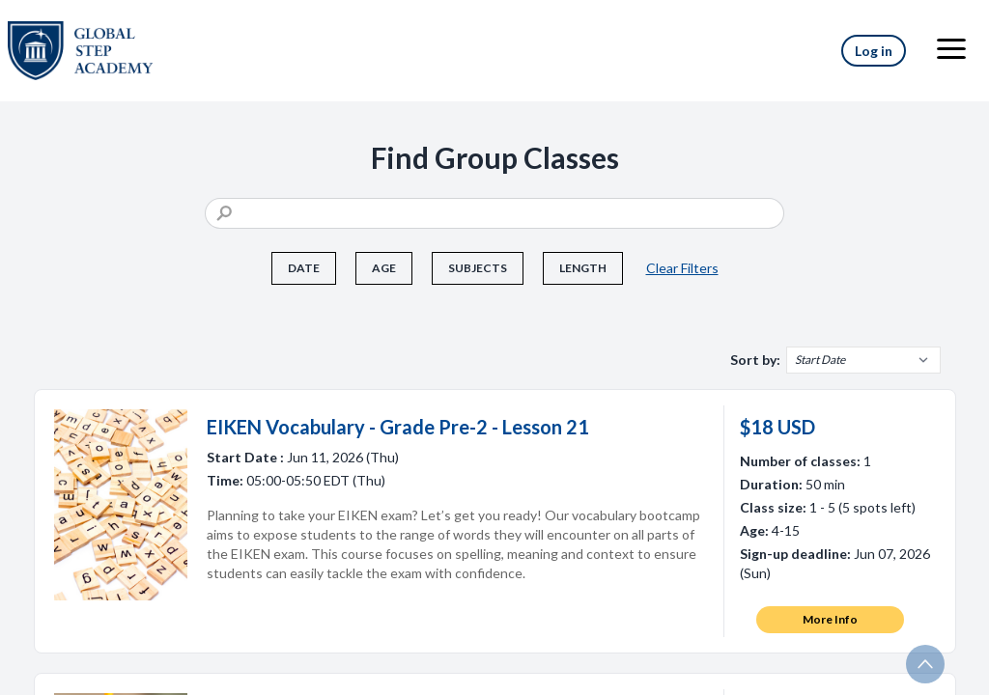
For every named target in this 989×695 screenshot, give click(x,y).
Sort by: (755, 359)
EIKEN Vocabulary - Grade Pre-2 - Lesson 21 (398, 426)
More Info (830, 619)
